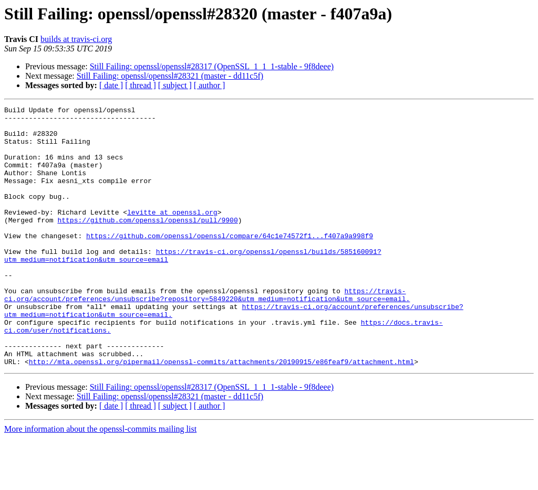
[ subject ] (175, 85)
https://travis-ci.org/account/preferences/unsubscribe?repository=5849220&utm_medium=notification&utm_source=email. (207, 333)
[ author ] (209, 85)
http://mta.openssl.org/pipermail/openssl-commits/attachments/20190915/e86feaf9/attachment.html (221, 413)
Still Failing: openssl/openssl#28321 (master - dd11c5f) (170, 75)
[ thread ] (140, 85)
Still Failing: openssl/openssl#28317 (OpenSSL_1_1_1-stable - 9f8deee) (212, 66)
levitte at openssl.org (172, 234)
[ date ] (111, 85)
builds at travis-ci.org (76, 39)
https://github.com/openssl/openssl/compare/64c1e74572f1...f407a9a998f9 (229, 262)
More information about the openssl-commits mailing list (100, 480)
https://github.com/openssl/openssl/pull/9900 (147, 243)
